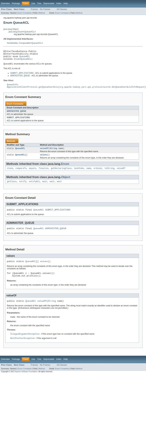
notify (22, 186)
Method (42, 13)
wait (44, 186)
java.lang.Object (10, 29)
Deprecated (48, 3)
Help (65, 3)
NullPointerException (22, 347)
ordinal (98, 173)
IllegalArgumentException (25, 342)
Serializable (12, 43)
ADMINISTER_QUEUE (16, 114)
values (43, 159)
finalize (43, 173)
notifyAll (34, 186)
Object (65, 182)
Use (33, 3)
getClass (12, 186)
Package (16, 3)
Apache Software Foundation (26, 380)
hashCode (79, 173)
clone (10, 173)
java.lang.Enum (16, 32)
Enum (16, 60)
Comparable (24, 43)
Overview (5, 3)
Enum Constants (24, 13)
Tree (39, 3)
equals (32, 173)
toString (109, 173)
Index (58, 3)
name (88, 173)
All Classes (62, 9)
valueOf (44, 152)
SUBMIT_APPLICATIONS (18, 121)
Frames (34, 9)
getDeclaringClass (61, 173)
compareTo (20, 173)
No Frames (45, 9)
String (53, 152)
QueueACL (29, 32)
